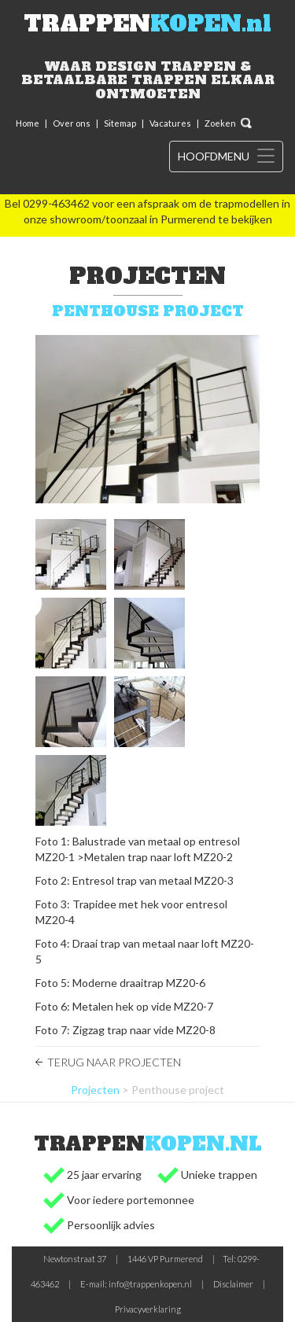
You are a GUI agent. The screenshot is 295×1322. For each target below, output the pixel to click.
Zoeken (220, 123)
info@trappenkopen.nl (150, 1284)
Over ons (71, 123)
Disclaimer (233, 1284)
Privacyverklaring (148, 1309)
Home (27, 123)
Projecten (95, 1089)
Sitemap (120, 123)
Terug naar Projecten (114, 1062)
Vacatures (170, 123)
